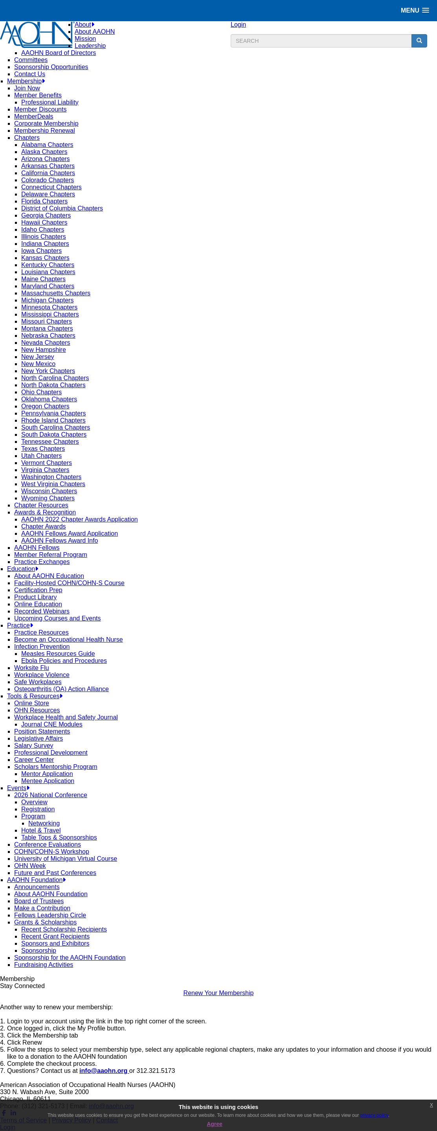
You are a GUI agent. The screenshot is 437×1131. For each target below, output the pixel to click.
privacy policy (374, 1115)
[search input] (321, 41)
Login (238, 24)
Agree (214, 1124)
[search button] (419, 41)
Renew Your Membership (219, 993)
